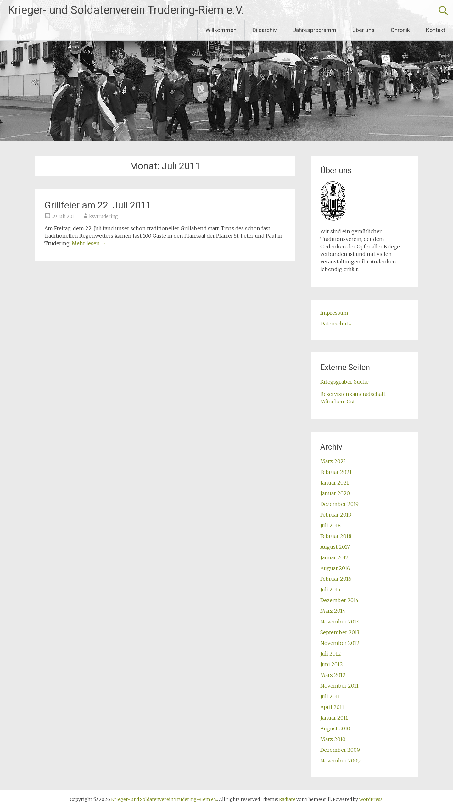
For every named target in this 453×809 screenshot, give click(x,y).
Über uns (363, 30)
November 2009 (340, 760)
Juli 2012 (330, 654)
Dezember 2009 (340, 750)
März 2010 (332, 739)
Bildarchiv (265, 30)
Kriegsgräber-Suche (344, 382)
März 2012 (333, 675)
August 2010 (335, 728)
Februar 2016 (335, 579)
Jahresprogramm (314, 30)
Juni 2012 (331, 664)
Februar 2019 (335, 515)
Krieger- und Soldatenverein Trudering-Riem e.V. (126, 10)
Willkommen (221, 30)
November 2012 (340, 643)
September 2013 (339, 632)
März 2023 (333, 461)
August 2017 (335, 547)
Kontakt (435, 30)
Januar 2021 (334, 482)
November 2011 (339, 686)
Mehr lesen (89, 243)
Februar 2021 (336, 472)
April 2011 (332, 707)
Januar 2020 (335, 493)
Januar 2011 (334, 718)
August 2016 (335, 568)
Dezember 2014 (339, 600)
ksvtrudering (103, 216)
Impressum (334, 313)
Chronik (400, 30)
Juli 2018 (330, 525)
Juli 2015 (330, 589)
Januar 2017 (334, 557)
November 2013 (339, 621)
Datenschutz (335, 323)
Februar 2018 (335, 536)
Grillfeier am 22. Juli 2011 (97, 205)
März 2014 (332, 611)
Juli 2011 (330, 696)
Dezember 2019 (339, 504)
